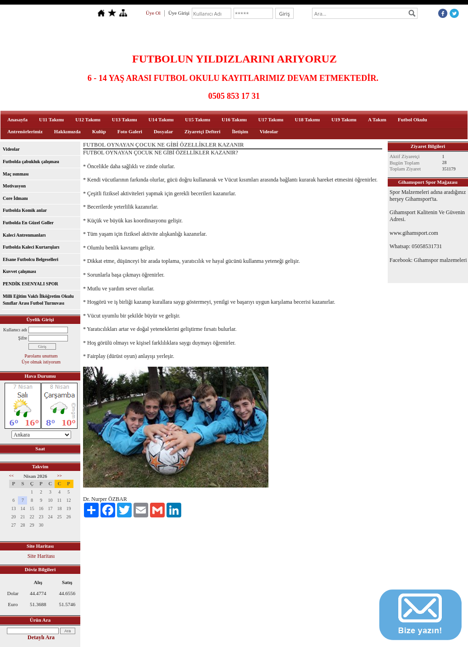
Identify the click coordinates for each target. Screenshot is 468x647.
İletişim (240, 131)
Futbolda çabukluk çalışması (31, 161)
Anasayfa (17, 119)
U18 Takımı (307, 119)
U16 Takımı (234, 119)
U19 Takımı (344, 119)
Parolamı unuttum (41, 355)
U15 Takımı (197, 119)
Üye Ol (153, 13)
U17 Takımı (271, 119)
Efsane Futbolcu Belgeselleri (30, 259)
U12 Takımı (87, 119)
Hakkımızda (67, 131)
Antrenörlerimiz (25, 131)
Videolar (269, 131)
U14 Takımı (161, 119)
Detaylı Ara (41, 637)
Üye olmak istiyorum (41, 361)
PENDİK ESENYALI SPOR (30, 283)
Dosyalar (163, 131)
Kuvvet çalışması (19, 271)
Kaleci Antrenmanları (24, 235)
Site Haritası (41, 556)
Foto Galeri (129, 131)
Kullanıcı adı (15, 329)
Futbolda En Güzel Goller (28, 222)
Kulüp (99, 131)
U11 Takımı (51, 119)
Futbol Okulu (412, 119)
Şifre (22, 338)
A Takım (377, 119)
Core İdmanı (15, 198)
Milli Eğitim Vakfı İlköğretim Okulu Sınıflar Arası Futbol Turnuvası (38, 300)
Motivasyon (14, 185)
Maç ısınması (15, 173)
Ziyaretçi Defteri (202, 131)
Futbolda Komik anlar (25, 210)
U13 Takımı (124, 119)
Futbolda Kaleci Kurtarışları (31, 247)
